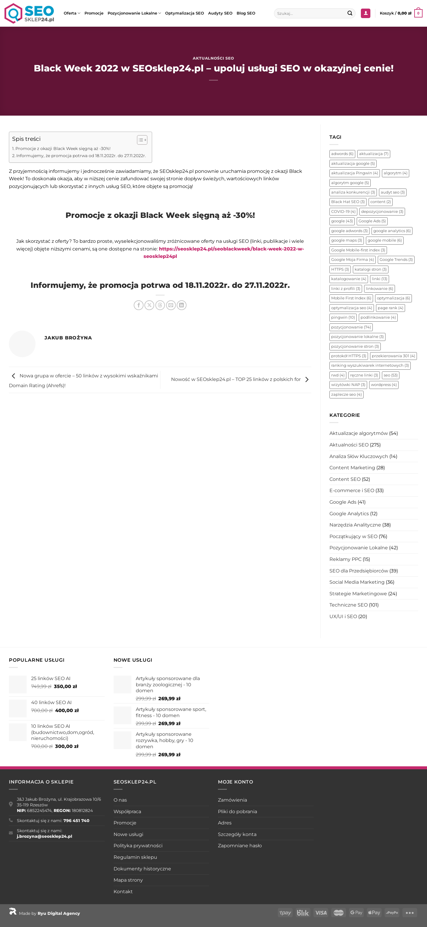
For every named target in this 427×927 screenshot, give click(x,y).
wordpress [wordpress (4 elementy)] (384, 384)
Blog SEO (246, 13)
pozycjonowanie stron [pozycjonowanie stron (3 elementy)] (355, 346)
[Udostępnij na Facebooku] (139, 305)
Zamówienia (232, 800)
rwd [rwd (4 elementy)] (338, 375)
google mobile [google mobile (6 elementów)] (385, 240)
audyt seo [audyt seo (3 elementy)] (393, 192)
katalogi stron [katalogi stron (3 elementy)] (371, 269)
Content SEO (345, 479)
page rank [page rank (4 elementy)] (390, 308)
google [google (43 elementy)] (342, 221)
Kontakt (123, 891)
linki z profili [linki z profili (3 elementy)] (345, 288)
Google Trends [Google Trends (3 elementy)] (396, 259)
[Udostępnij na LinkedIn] (182, 305)
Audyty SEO (220, 13)
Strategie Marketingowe (358, 593)
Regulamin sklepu (135, 857)
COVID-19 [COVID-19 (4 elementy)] (343, 211)
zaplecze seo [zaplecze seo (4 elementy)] (346, 394)
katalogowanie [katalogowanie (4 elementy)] (348, 279)
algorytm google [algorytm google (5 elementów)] (350, 183)
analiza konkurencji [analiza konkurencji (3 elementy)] (353, 192)
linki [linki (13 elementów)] (379, 279)
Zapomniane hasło (240, 845)
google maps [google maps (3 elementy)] (346, 240)
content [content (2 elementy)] (380, 202)
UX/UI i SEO (343, 616)
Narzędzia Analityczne (355, 525)
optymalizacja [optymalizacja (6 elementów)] (393, 298)
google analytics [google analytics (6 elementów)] (392, 231)
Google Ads (342, 502)
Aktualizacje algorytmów (358, 433)
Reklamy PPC (345, 559)
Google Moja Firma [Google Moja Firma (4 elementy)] (352, 259)
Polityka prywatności (138, 845)
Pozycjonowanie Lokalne (134, 13)
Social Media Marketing (357, 582)
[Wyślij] (350, 13)
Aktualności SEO (213, 58)
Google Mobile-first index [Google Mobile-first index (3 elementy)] (358, 250)
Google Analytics (349, 513)
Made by (44, 913)
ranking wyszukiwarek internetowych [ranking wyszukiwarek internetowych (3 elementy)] (370, 365)
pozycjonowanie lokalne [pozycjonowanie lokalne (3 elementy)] (357, 336)
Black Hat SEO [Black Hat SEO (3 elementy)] (348, 202)
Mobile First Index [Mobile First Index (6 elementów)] (351, 298)
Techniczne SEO (348, 605)
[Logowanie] (365, 13)
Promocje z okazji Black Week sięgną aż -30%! (63, 148)
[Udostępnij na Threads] (160, 305)
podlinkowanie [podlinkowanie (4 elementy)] (378, 317)
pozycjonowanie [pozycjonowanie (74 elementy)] (351, 327)
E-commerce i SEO (351, 490)
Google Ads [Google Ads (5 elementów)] (372, 221)
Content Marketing (352, 467)
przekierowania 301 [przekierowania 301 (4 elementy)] (393, 356)
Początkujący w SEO (353, 536)
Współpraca (127, 811)
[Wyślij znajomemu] (171, 305)
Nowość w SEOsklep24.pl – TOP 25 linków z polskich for (241, 379)
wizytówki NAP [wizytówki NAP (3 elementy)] (348, 384)
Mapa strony (128, 880)
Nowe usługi (128, 834)
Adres (225, 823)
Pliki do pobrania (237, 811)
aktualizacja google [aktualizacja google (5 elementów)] (353, 163)
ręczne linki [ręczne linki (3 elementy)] (364, 375)
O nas (120, 800)
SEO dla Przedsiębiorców (358, 571)
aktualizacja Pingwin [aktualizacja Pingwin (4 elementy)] (354, 173)
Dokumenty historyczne (142, 869)
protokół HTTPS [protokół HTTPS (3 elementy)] (348, 356)
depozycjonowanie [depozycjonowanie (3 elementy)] (382, 211)
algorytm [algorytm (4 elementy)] (395, 173)
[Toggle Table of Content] (139, 140)
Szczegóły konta (237, 834)
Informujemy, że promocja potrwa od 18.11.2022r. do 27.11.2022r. (81, 155)
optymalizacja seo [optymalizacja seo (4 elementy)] (351, 308)
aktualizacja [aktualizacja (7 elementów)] (373, 153)
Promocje (94, 13)
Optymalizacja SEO (184, 13)
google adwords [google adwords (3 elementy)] (349, 231)
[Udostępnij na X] (149, 305)
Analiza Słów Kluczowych (358, 456)
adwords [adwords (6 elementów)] (342, 153)
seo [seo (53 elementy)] (391, 375)
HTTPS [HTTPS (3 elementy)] (340, 269)
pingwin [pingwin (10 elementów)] (343, 317)
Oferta (72, 13)
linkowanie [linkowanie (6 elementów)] (379, 288)
